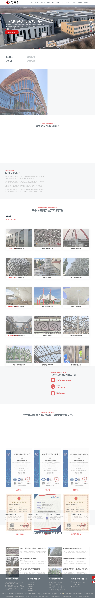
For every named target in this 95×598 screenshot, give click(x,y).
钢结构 (48, 2)
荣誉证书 (43, 2)
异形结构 (68, 2)
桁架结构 (63, 2)
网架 (53, 2)
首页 (32, 2)
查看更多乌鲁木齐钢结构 (11, 219)
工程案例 (74, 2)
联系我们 (86, 2)
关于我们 (37, 2)
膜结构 (57, 2)
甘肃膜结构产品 (11, 32)
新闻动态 (80, 2)
